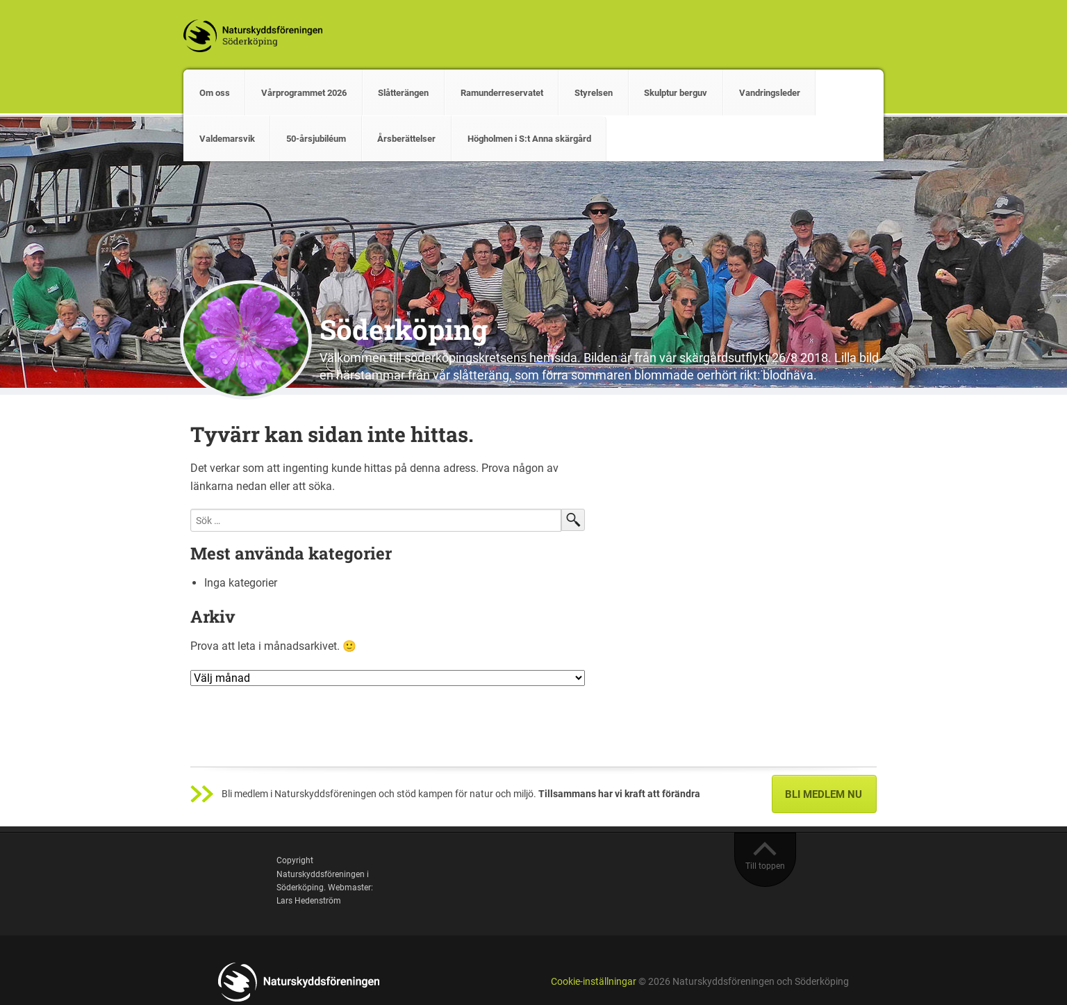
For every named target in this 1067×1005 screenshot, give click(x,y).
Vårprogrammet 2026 (304, 93)
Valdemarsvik (227, 138)
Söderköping (404, 329)
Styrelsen (593, 93)
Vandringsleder (769, 93)
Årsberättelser (406, 138)
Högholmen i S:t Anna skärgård (529, 138)
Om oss (214, 93)
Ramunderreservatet (502, 93)
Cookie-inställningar (593, 982)
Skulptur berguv (675, 93)
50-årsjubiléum (316, 138)
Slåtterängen (403, 93)
